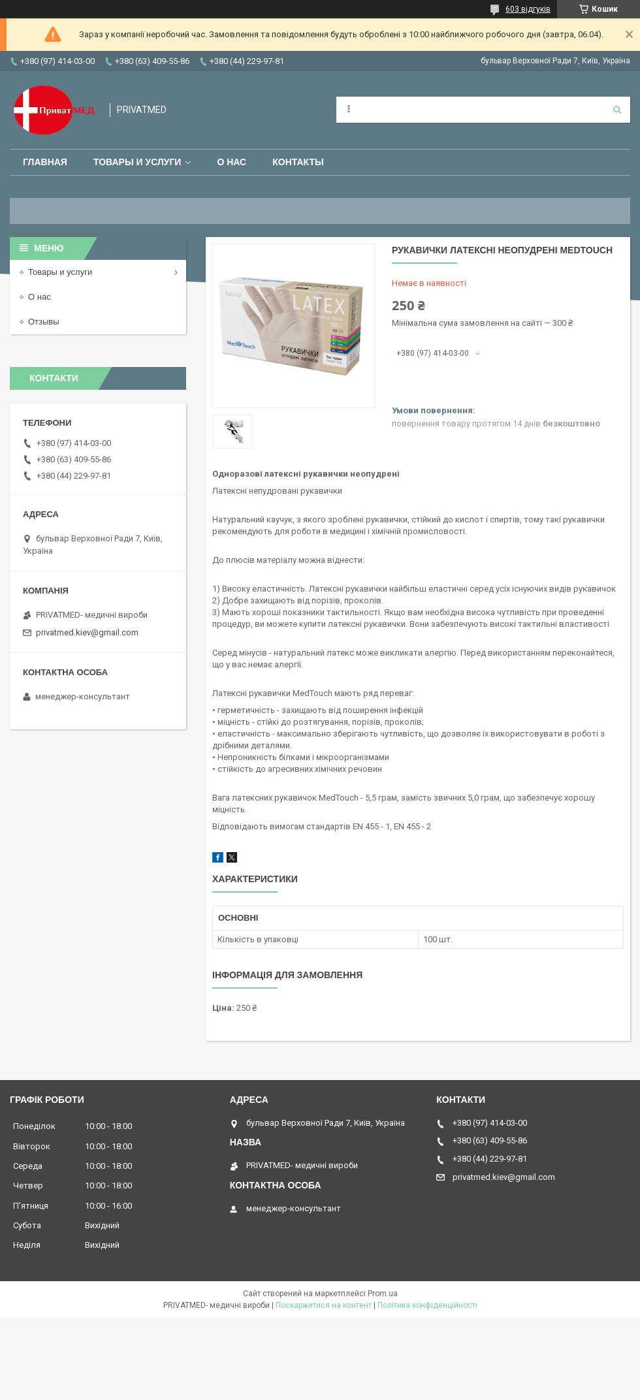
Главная (45, 162)
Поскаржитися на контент (324, 1305)
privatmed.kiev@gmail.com (87, 632)
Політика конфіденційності (427, 1305)
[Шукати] (617, 110)
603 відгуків (528, 9)
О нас (231, 162)
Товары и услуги (137, 162)
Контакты (297, 162)
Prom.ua (383, 1293)
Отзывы (43, 321)
